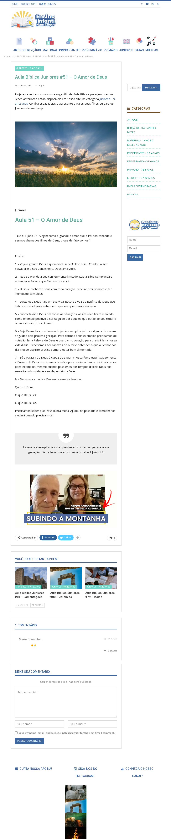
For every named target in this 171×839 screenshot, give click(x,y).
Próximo (37, 605)
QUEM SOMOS (47, 4)
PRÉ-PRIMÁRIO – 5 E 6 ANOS (143, 161)
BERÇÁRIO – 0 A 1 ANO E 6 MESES (141, 130)
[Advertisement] (115, 19)
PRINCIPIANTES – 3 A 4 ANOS (143, 153)
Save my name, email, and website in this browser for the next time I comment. (66, 733)
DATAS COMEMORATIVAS (141, 186)
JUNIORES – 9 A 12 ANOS (30, 68)
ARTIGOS (132, 119)
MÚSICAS (132, 194)
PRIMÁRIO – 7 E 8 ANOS (140, 169)
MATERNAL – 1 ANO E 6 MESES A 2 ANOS (140, 142)
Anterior (22, 605)
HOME (14, 4)
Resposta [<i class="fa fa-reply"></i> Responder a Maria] (110, 651)
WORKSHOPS (28, 4)
